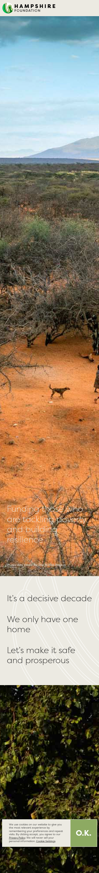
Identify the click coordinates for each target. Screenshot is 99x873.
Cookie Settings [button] (45, 841)
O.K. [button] (83, 832)
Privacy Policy (17, 837)
